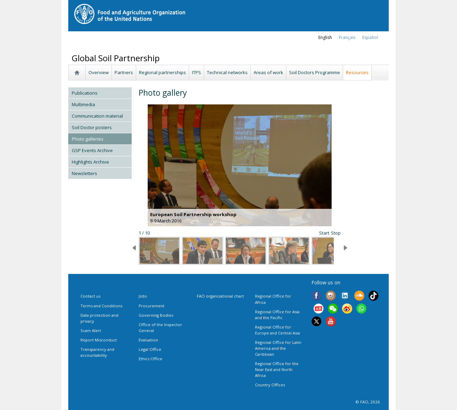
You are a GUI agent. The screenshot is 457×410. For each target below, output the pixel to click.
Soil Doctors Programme (314, 72)
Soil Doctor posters (92, 127)
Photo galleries (87, 139)
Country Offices (270, 384)
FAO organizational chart (220, 296)
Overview (98, 72)
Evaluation (148, 339)
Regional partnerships (162, 72)
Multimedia (83, 104)
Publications (85, 93)
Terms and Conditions (101, 305)
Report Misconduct (98, 339)
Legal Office (150, 349)
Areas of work (268, 72)
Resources (357, 72)
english (325, 37)
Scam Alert (90, 330)
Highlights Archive (90, 162)
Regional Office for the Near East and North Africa (277, 369)
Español (370, 37)
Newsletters (84, 173)
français (347, 37)
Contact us (90, 296)
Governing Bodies (156, 315)
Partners (124, 72)
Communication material (97, 116)
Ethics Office (150, 358)
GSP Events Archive (92, 150)
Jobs (143, 296)
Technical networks (227, 72)
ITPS (196, 72)
